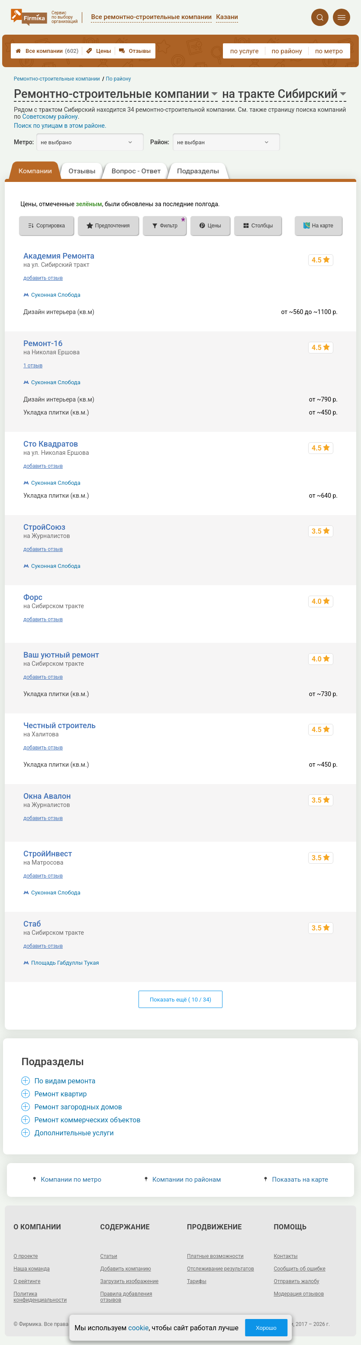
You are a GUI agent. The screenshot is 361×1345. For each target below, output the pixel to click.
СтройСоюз (44, 527)
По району (118, 79)
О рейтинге (26, 1281)
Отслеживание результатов (220, 1269)
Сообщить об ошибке (299, 1269)
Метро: (24, 142)
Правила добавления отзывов (126, 1297)
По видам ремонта (64, 1081)
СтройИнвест (47, 853)
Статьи (108, 1256)
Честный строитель (59, 725)
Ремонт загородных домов (78, 1107)
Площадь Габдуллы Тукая (65, 962)
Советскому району (50, 116)
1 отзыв (32, 366)
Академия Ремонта (58, 255)
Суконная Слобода (56, 295)
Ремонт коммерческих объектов (87, 1120)
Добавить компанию (125, 1269)
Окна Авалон (47, 796)
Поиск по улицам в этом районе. (60, 125)
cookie (138, 1328)
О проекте (25, 1256)
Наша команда (31, 1269)
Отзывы (135, 51)
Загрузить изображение (129, 1281)
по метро (329, 51)
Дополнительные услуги (73, 1133)
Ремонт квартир (60, 1094)
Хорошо (266, 1328)
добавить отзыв (43, 278)
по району (286, 51)
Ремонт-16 (43, 343)
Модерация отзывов (299, 1294)
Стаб (32, 923)
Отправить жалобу (296, 1281)
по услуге (244, 51)
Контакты (285, 1256)
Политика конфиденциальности (40, 1297)
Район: (159, 142)
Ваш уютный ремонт (61, 654)
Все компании (47, 51)
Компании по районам (183, 1179)
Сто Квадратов (50, 443)
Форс (32, 597)
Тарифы (196, 1281)
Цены (98, 51)
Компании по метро (67, 1179)
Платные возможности (215, 1256)
